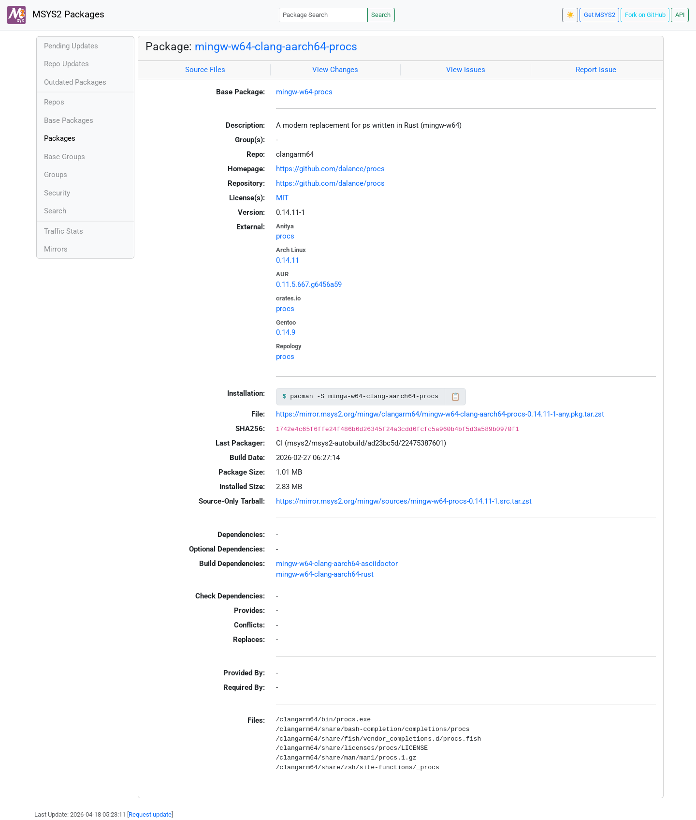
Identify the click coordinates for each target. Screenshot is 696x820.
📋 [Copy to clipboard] (455, 396)
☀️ (570, 14)
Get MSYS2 (599, 14)
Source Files (205, 69)
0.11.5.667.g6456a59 (309, 284)
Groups (55, 174)
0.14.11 (287, 260)
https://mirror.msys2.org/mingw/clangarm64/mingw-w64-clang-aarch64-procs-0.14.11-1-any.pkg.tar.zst (440, 414)
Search (381, 14)
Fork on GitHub (645, 14)
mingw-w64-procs (304, 92)
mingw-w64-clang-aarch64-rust (325, 574)
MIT (282, 198)
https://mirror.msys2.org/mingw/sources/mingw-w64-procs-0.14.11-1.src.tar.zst (404, 501)
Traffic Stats (63, 231)
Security (57, 193)
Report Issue (596, 69)
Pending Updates (71, 46)
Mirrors (56, 249)
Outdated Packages (75, 82)
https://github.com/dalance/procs (330, 168)
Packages (59, 138)
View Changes (335, 69)
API (680, 14)
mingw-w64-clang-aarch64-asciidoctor (337, 563)
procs (285, 236)
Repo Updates (66, 64)
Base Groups (64, 156)
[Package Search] (323, 15)
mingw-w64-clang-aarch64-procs (276, 46)
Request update (150, 814)
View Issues (465, 69)
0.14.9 (285, 332)
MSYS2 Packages (55, 15)
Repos (54, 102)
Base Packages (68, 120)
